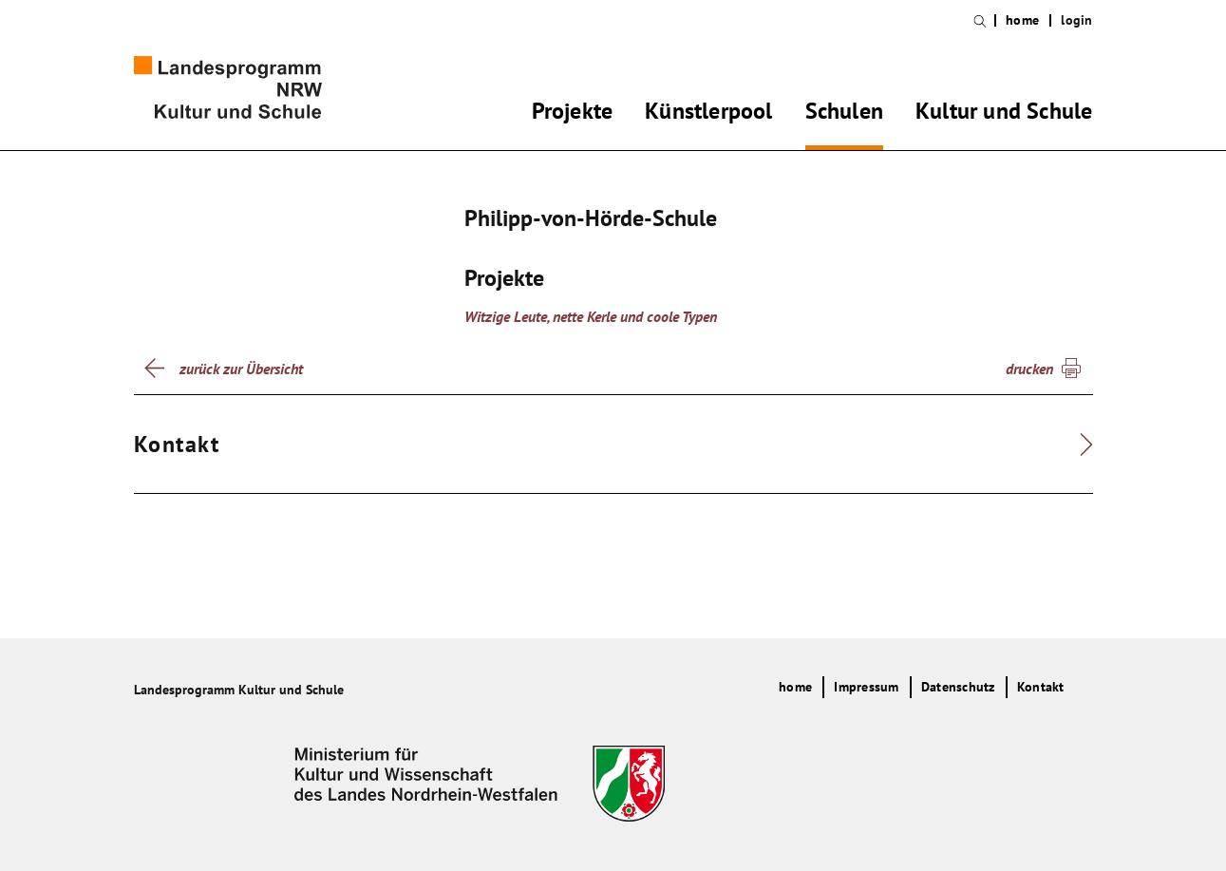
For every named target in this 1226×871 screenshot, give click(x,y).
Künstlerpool (708, 114)
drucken (1029, 368)
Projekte (572, 114)
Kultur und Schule (1003, 114)
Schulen (844, 114)
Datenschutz (958, 686)
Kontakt (1041, 686)
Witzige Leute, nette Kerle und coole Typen (590, 316)
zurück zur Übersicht (241, 368)
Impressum (866, 686)
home (1022, 20)
